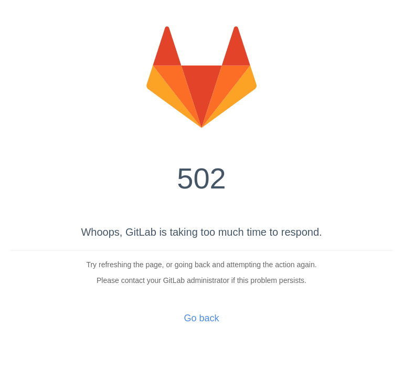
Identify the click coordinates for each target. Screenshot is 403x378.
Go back (201, 318)
